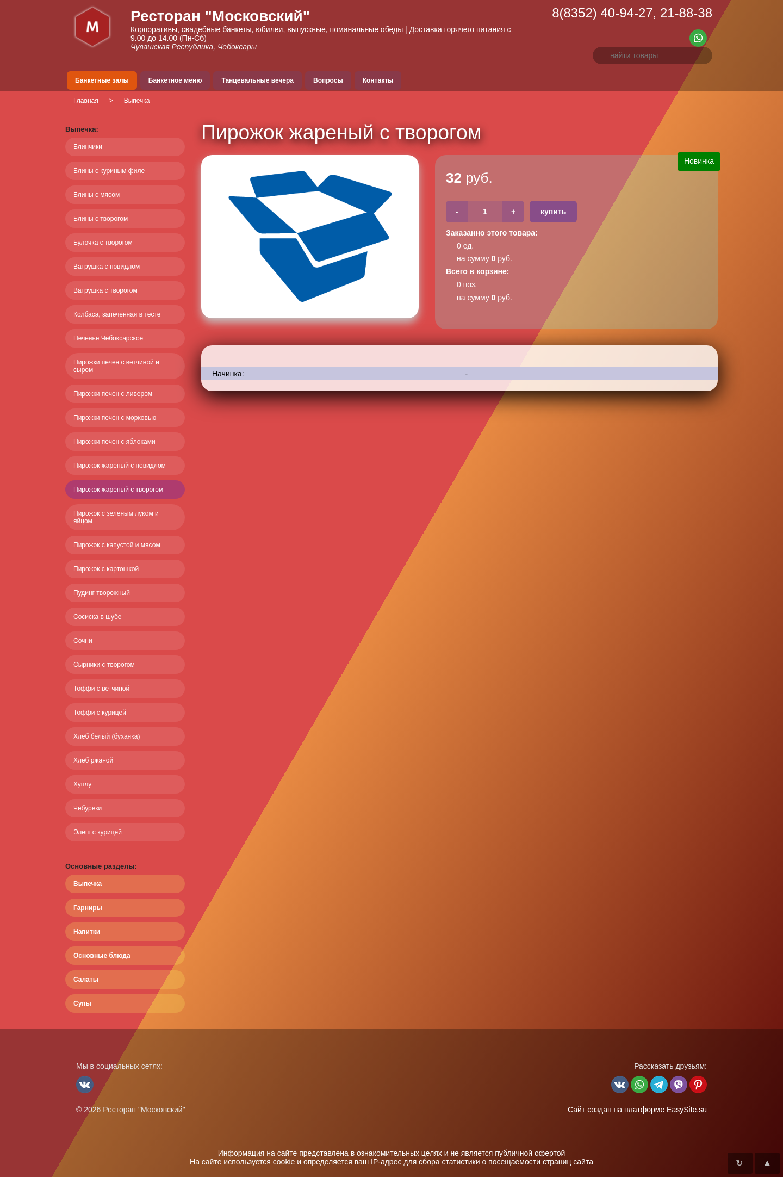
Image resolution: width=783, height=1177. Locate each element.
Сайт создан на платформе (637, 1109)
